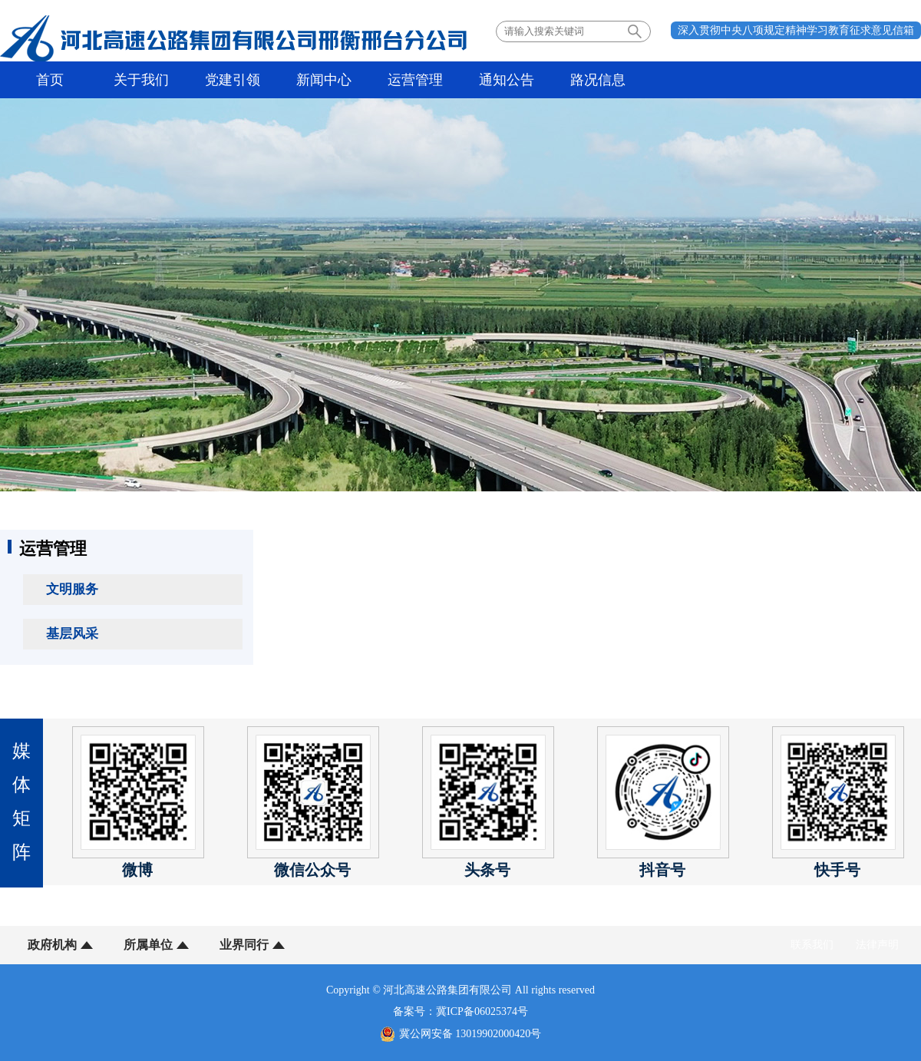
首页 (50, 80)
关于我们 (141, 80)
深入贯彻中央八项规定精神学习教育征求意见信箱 (796, 30)
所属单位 (148, 944)
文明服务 (72, 589)
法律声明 (877, 944)
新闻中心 (324, 80)
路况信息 (598, 80)
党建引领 (232, 80)
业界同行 (244, 944)
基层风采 (72, 633)
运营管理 (415, 80)
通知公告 (506, 80)
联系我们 (812, 944)
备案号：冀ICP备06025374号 (460, 1011)
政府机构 (52, 944)
